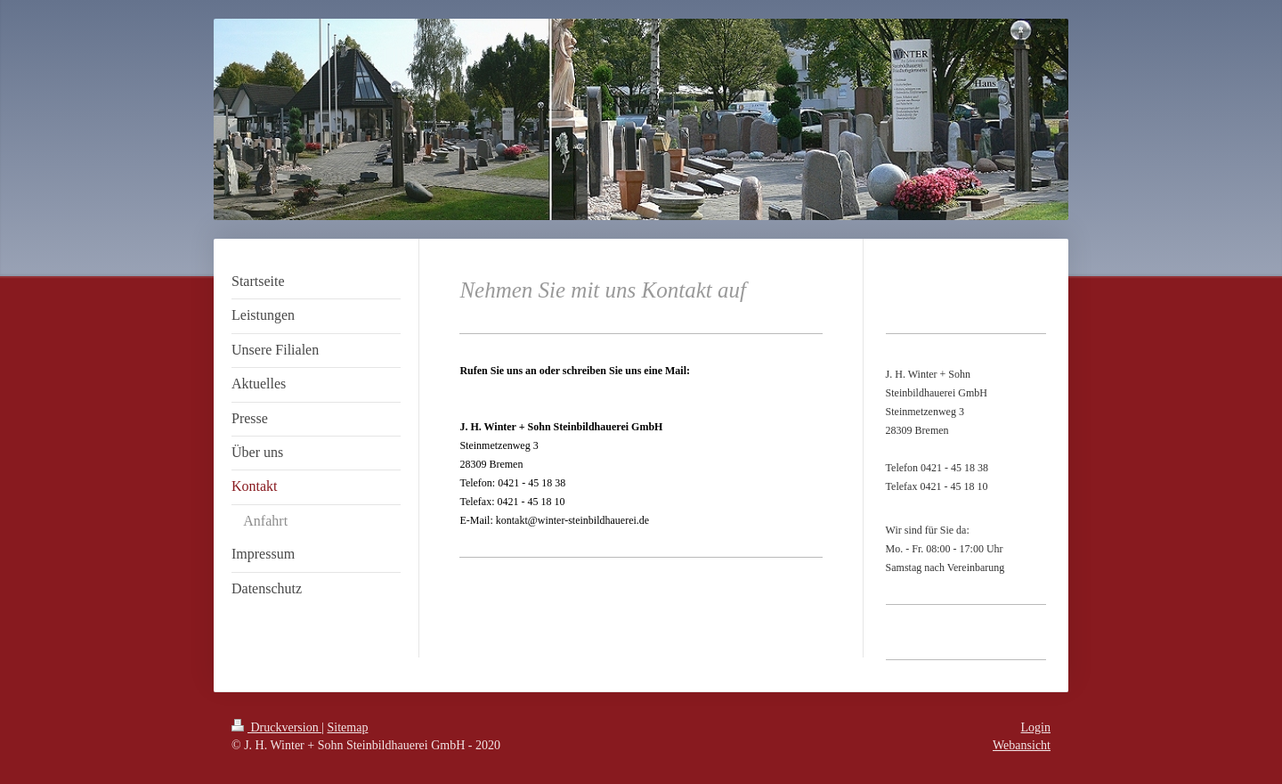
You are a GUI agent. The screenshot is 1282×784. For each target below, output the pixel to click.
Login (1036, 727)
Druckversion (276, 727)
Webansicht (1022, 745)
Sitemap (348, 727)
